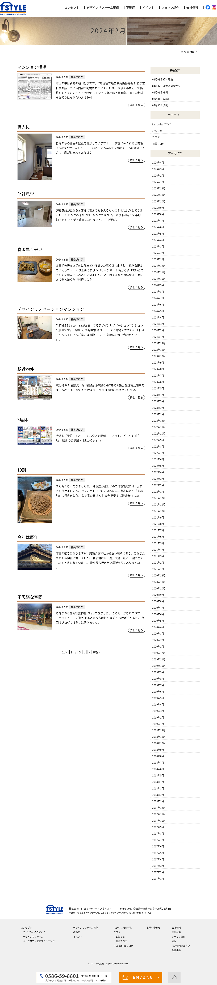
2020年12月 (158, 575)
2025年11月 (158, 195)
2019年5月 (158, 698)
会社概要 (176, 932)
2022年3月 (158, 479)
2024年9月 (158, 285)
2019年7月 (158, 685)
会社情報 (192, 7)
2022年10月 (158, 433)
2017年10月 (158, 821)
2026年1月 (158, 182)
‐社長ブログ (120, 941)
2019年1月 (158, 724)
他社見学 (25, 194)
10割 (21, 470)
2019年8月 (158, 678)
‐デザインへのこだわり (33, 932)
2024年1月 (158, 337)
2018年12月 (158, 730)
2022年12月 (158, 420)
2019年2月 (158, 717)
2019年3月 (158, 711)
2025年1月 (158, 259)
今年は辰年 (27, 537)
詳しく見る (136, 105)
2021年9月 (158, 517)
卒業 (165, 92)
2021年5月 (158, 543)
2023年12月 (158, 343)
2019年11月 (158, 659)
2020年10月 (158, 588)
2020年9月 (158, 595)
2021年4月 (158, 550)
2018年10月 (158, 743)
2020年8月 (158, 601)
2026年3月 (158, 169)
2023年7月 (158, 375)
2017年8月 (158, 833)
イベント (148, 7)
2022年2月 (158, 485)
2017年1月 (158, 878)
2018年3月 (158, 788)
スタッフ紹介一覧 (123, 928)
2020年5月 (158, 620)
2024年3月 (158, 324)
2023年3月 (158, 401)
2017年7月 (158, 840)
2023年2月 (158, 408)
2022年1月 (158, 491)
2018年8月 (158, 756)
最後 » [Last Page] (96, 652)
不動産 (130, 7)
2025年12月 (158, 188)
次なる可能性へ (171, 86)
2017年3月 (158, 866)
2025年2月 (158, 253)
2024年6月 (158, 304)
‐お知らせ (119, 937)
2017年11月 (158, 814)
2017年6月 (158, 846)
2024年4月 (158, 317)
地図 (174, 941)
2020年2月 (158, 640)
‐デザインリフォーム (32, 937)
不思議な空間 (29, 597)
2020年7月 (158, 607)
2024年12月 (158, 266)
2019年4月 (158, 704)
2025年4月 (158, 240)
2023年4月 (158, 395)
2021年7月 (158, 530)
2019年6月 (158, 691)
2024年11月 (158, 272)
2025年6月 (158, 227)
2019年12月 (158, 653)
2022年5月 (158, 466)
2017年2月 (158, 872)
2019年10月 (158, 666)
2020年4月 (158, 627)
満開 (165, 105)
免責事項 (176, 950)
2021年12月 (158, 498)
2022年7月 (158, 453)
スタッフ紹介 (170, 7)
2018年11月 (158, 737)
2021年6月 (158, 537)
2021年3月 (158, 556)
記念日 (166, 99)
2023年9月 (158, 362)
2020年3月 (158, 633)
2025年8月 (158, 214)
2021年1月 (158, 569)
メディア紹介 (178, 937)
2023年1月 (158, 414)
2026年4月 (158, 162)
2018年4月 (158, 782)
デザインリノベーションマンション (50, 309)
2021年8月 (158, 524)
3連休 (22, 420)
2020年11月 (158, 582)
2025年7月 (158, 220)
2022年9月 (158, 440)
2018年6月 (158, 769)
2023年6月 (158, 382)
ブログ (156, 137)
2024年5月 (158, 311)
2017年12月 (158, 807)
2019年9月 (158, 672)
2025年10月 (158, 201)
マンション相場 (32, 67)
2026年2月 (158, 175)
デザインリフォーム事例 (102, 7)
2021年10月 (158, 511)
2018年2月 (158, 795)
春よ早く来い (29, 249)
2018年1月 (158, 801)
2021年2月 (158, 562)
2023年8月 (158, 369)
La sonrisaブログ (161, 124)
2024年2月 (158, 330)
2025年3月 (158, 246)
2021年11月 (158, 504)
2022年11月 (158, 427)
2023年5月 (158, 388)
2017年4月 (158, 859)
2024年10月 (158, 279)
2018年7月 (158, 762)
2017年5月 (158, 853)
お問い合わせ (153, 928)
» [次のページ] (89, 652)
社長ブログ (158, 143)
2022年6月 (158, 459)
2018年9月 (158, 750)
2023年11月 (158, 350)
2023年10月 (158, 356)
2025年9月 (158, 208)
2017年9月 (158, 827)
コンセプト (71, 7)
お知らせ (157, 131)
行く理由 (168, 79)
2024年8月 (158, 291)
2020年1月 (158, 646)
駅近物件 (25, 369)
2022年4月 (158, 472)
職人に (23, 127)
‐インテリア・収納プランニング (38, 941)
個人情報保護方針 (181, 946)
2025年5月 (158, 233)
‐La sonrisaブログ (123, 946)
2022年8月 (158, 446)
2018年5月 (158, 775)
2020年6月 (158, 614)
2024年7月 (158, 298)
